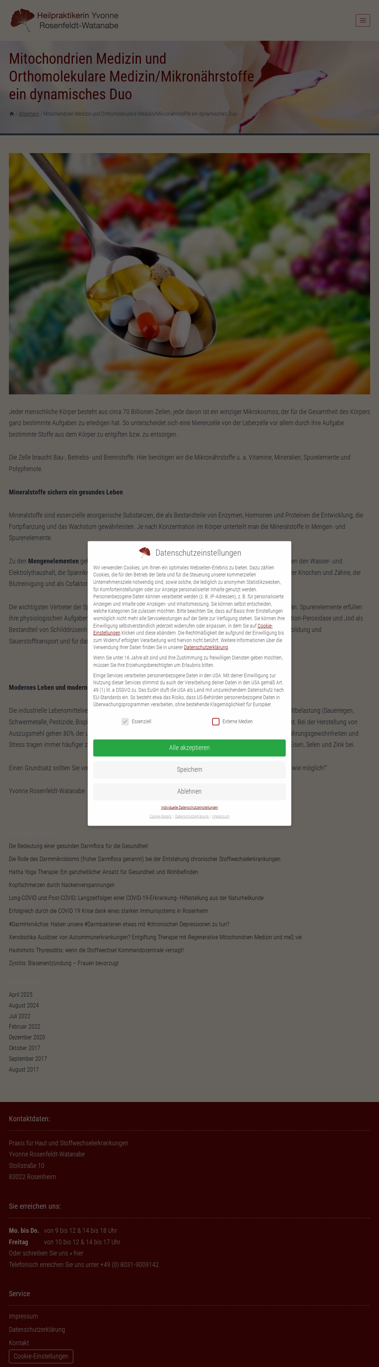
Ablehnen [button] (189, 784)
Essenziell (136, 714)
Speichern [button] (189, 762)
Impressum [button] (220, 809)
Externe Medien (232, 714)
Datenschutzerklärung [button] (192, 809)
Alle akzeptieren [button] (189, 740)
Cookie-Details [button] (161, 809)
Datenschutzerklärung (206, 640)
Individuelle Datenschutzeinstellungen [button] (189, 800)
